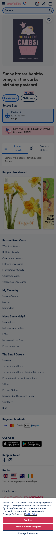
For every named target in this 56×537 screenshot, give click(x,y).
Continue (28, 520)
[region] (28, 517)
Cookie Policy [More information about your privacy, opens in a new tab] (31, 514)
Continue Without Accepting (28, 527)
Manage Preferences (28, 533)
